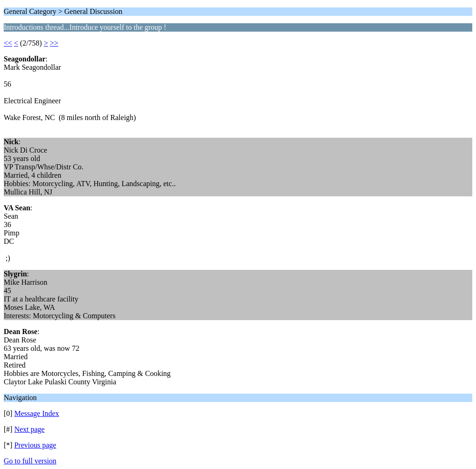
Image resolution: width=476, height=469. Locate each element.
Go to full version (30, 461)
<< (8, 43)
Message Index (36, 413)
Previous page (35, 445)
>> (54, 43)
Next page (29, 429)
